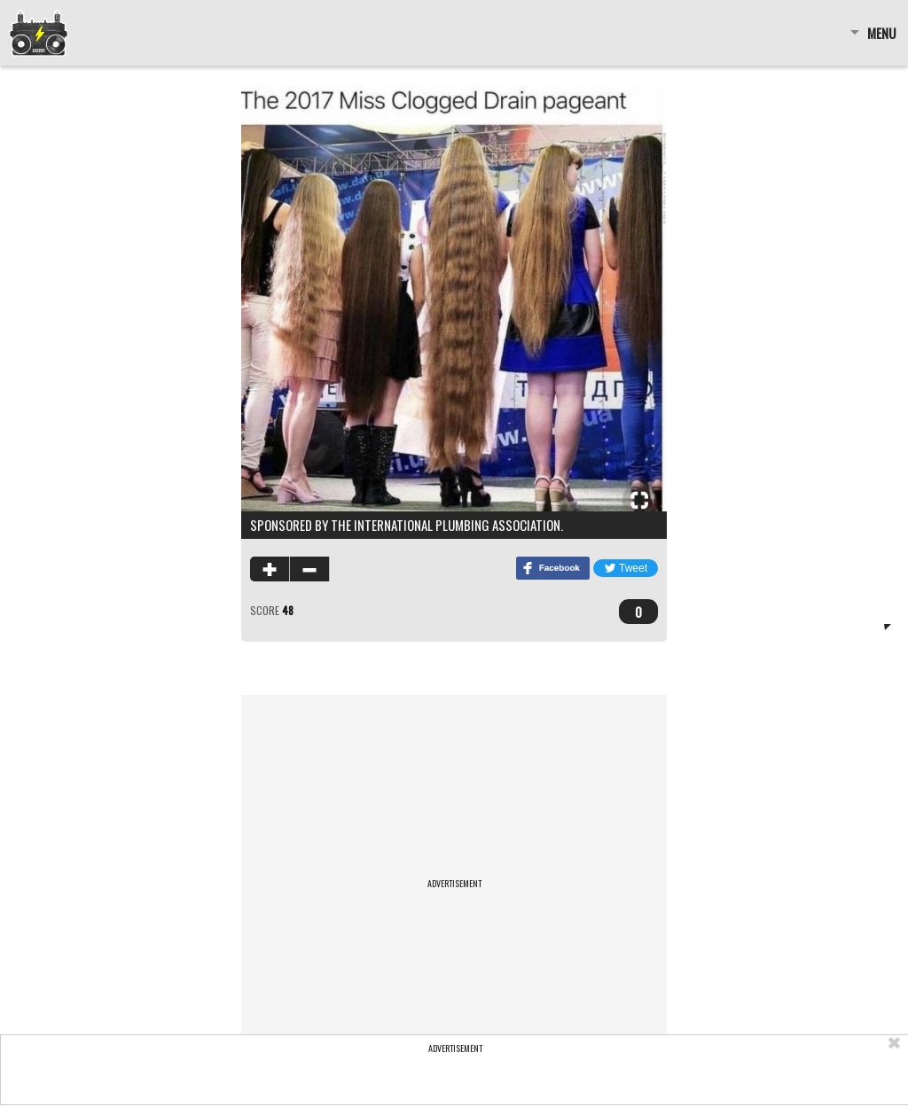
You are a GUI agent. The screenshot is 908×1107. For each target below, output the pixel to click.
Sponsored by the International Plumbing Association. (406, 524)
